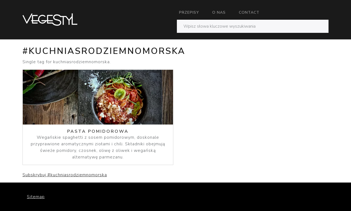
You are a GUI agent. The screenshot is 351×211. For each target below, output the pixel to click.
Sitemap (36, 197)
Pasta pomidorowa (98, 131)
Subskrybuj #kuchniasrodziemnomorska (64, 175)
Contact (249, 12)
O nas (219, 12)
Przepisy (189, 12)
